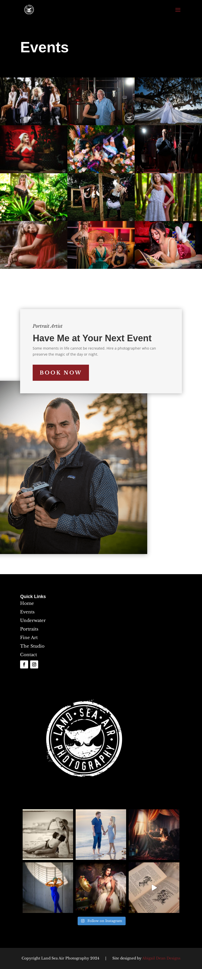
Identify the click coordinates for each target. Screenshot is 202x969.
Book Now (61, 373)
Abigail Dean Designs (161, 958)
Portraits (29, 629)
